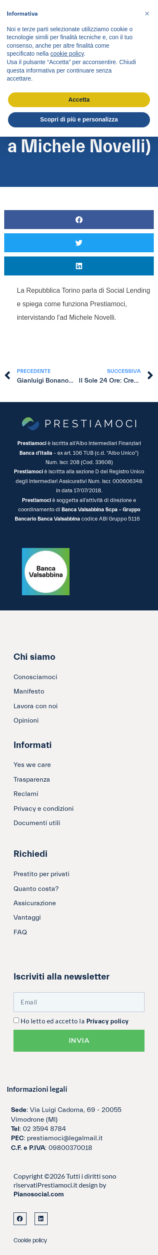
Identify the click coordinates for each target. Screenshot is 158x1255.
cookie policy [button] (67, 53)
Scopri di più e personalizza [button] (79, 119)
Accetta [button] (79, 99)
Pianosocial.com (38, 1194)
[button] (79, 219)
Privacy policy (107, 1021)
